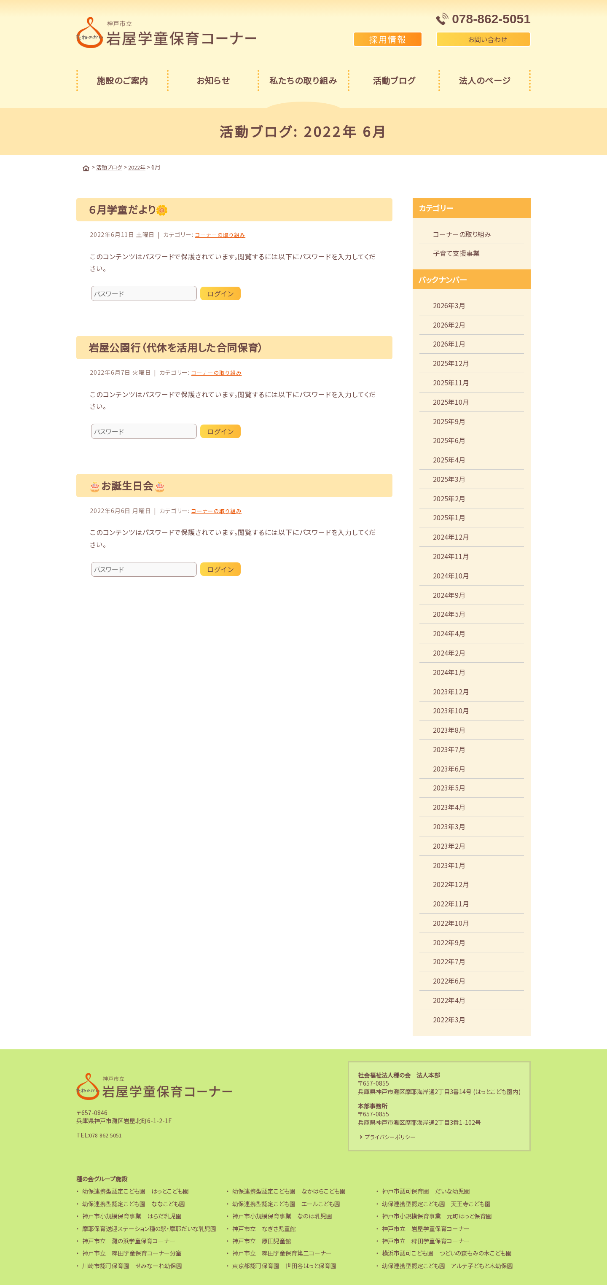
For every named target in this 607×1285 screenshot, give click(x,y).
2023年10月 (451, 709)
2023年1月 (449, 864)
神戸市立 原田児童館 (261, 1241)
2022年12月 (451, 883)
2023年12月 (451, 691)
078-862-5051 (108, 1134)
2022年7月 (449, 960)
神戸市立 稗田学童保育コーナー (426, 1241)
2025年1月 (449, 516)
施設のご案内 (122, 80)
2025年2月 (449, 497)
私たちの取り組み (303, 80)
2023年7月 (449, 748)
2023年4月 (449, 806)
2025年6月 (449, 439)
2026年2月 (449, 324)
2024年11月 (451, 555)
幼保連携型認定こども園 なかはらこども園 (289, 1191)
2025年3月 (449, 478)
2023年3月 (449, 825)
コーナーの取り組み (222, 233)
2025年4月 (449, 459)
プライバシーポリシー (393, 1136)
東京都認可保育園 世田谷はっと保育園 (284, 1265)
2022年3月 (449, 1018)
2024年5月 (449, 613)
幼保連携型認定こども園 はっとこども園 (135, 1191)
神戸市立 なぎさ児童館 (264, 1228)
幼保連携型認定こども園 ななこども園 (133, 1203)
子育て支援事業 (456, 252)
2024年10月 (451, 575)
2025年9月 (449, 420)
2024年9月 (449, 594)
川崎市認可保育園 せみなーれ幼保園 (132, 1265)
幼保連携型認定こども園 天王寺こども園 (436, 1203)
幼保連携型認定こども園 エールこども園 (286, 1203)
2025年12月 (451, 362)
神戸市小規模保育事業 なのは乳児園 (282, 1216)
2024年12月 (451, 536)
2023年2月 (449, 845)
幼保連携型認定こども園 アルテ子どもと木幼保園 (447, 1265)
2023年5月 (449, 787)
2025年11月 (451, 381)
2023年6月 (449, 768)
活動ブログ (394, 80)
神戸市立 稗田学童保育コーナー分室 (132, 1253)
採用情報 (387, 39)
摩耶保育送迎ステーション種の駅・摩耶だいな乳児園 (149, 1228)
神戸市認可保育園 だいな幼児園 (426, 1191)
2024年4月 (449, 632)
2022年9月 (449, 941)
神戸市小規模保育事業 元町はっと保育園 (437, 1216)
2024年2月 (449, 652)
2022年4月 (449, 999)
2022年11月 (451, 903)
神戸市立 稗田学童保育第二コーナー (282, 1253)
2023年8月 (449, 729)
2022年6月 (449, 980)
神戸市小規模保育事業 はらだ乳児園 (132, 1216)
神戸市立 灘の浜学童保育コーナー (128, 1241)
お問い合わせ (483, 39)
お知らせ (213, 80)
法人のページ (485, 80)
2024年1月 (449, 671)
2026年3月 (449, 304)
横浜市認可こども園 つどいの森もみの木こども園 (447, 1253)
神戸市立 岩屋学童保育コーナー (426, 1228)
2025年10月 (451, 401)
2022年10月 (451, 922)
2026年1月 (449, 343)
